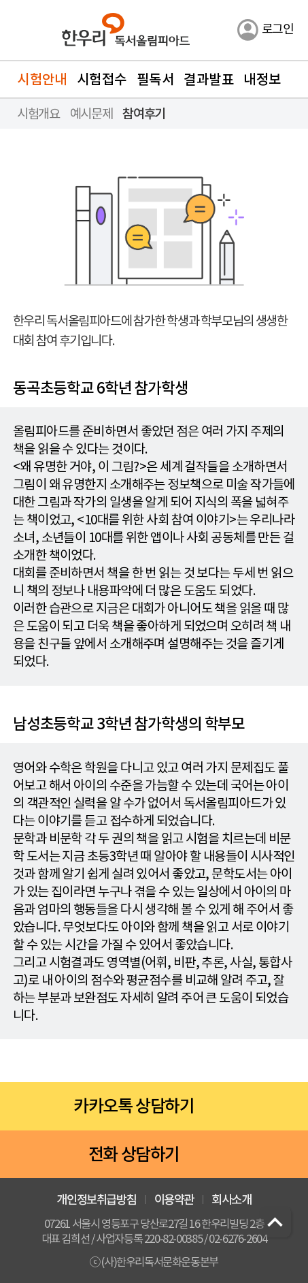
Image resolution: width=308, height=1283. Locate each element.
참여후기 (143, 114)
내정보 (262, 80)
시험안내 (42, 80)
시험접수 (102, 80)
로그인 (278, 29)
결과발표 (209, 80)
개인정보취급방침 (96, 1199)
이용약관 (174, 1199)
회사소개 (231, 1199)
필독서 (155, 80)
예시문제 (91, 114)
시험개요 (38, 114)
